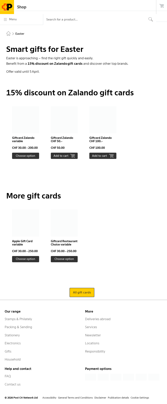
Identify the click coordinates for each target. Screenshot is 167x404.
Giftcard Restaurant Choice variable (64, 242)
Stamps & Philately (18, 319)
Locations (92, 343)
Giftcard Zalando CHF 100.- (100, 139)
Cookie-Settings (140, 397)
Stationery (12, 335)
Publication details (118, 397)
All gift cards (82, 292)
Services (91, 327)
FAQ (8, 376)
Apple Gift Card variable (22, 242)
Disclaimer (100, 397)
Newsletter (93, 335)
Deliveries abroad (98, 319)
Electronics (13, 343)
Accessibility (49, 397)
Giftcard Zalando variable (23, 139)
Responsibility (95, 351)
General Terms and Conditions (75, 397)
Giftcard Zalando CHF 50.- (62, 139)
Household (13, 359)
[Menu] (21, 19)
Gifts (8, 351)
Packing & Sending (18, 327)
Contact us (12, 384)
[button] (25, 132)
